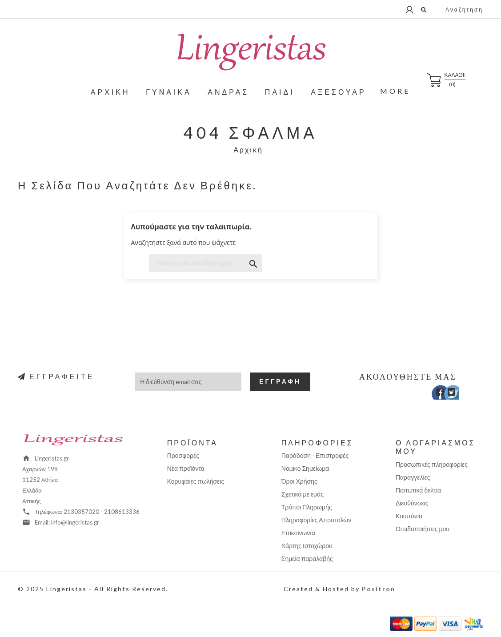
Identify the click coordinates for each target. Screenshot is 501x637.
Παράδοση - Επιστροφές (315, 455)
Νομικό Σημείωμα (305, 468)
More (395, 91)
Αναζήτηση (463, 9)
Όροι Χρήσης (299, 481)
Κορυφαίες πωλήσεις (195, 481)
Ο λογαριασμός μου (436, 446)
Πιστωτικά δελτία (418, 490)
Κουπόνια (409, 516)
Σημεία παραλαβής (307, 558)
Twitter (447, 394)
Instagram (459, 394)
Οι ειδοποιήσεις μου (422, 529)
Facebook (434, 394)
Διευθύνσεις (412, 503)
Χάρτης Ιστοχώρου (307, 545)
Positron (378, 589)
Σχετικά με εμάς (302, 494)
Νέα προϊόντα (185, 468)
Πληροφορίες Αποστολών (316, 520)
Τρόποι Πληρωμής (306, 507)
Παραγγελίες (413, 477)
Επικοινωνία (298, 533)
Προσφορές (183, 455)
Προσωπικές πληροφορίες (432, 464)
